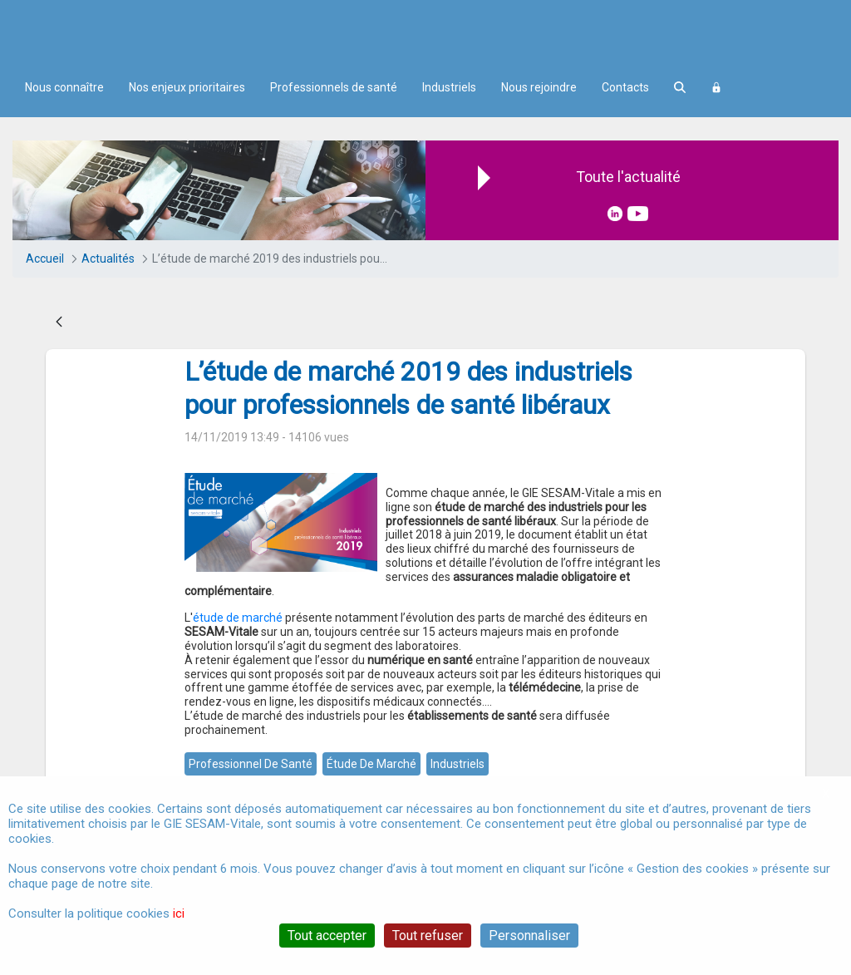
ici (178, 913)
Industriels (449, 87)
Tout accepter (327, 935)
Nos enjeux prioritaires (187, 87)
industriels (457, 764)
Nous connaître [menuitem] (64, 87)
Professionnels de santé (333, 87)
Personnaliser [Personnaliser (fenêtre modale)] (529, 935)
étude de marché (238, 617)
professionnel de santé (250, 764)
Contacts (625, 87)
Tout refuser (427, 935)
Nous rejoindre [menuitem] (539, 87)
